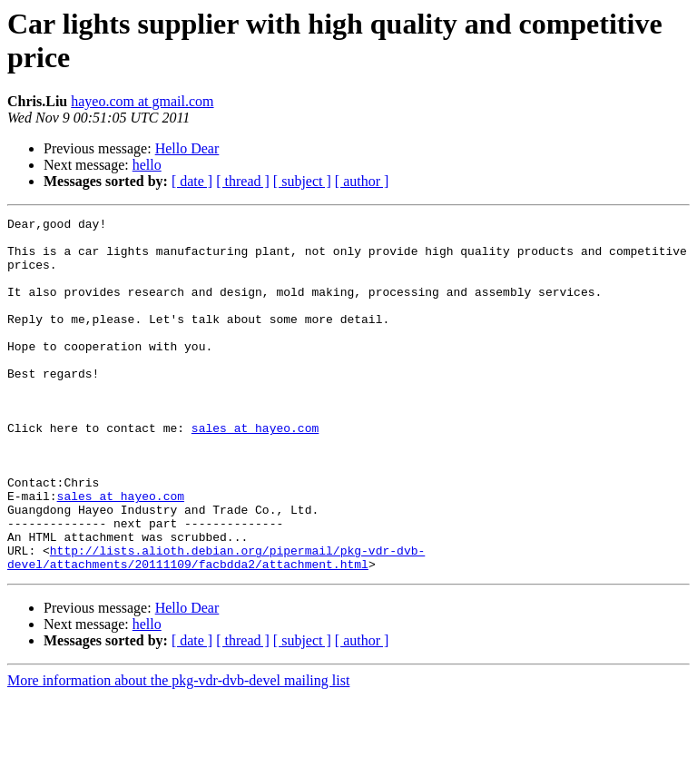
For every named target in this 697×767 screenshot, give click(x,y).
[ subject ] (302, 181)
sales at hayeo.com (255, 471)
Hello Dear (187, 148)
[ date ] (192, 181)
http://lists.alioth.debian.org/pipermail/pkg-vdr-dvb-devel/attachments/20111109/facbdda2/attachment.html (216, 626)
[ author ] (362, 181)
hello (147, 164)
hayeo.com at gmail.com (142, 101)
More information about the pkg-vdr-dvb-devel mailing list (178, 751)
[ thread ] (243, 181)
